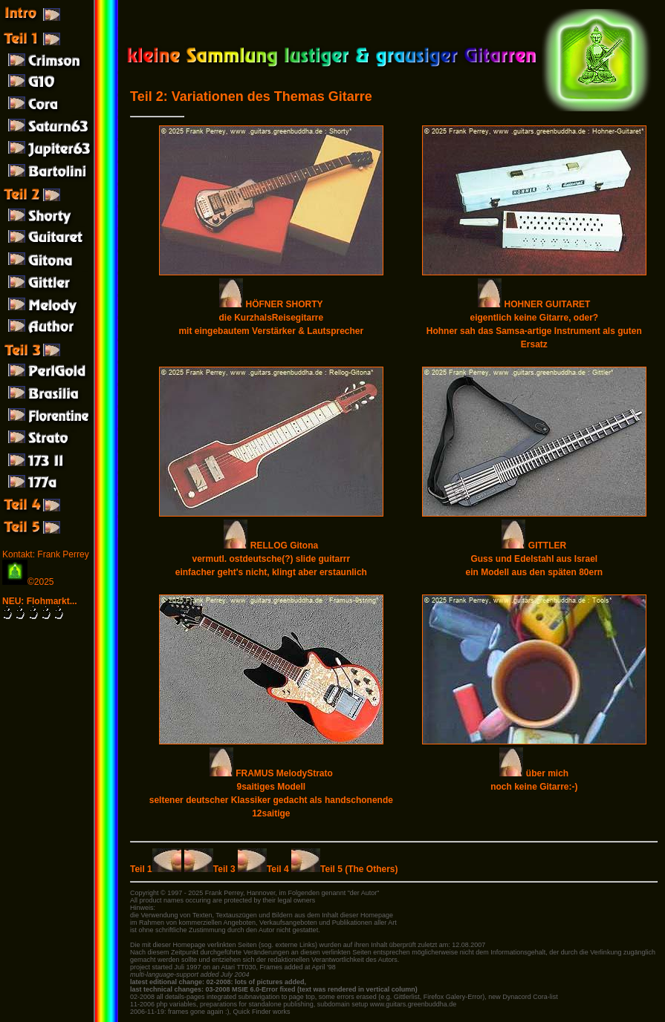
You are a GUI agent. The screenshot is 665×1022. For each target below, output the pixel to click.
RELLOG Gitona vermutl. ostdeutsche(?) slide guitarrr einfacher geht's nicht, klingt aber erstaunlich (271, 558)
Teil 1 (155, 869)
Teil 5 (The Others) (344, 869)
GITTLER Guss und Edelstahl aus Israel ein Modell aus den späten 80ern (534, 558)
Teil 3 (211, 869)
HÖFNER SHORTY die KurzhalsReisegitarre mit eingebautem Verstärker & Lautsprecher (270, 317)
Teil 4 (264, 869)
